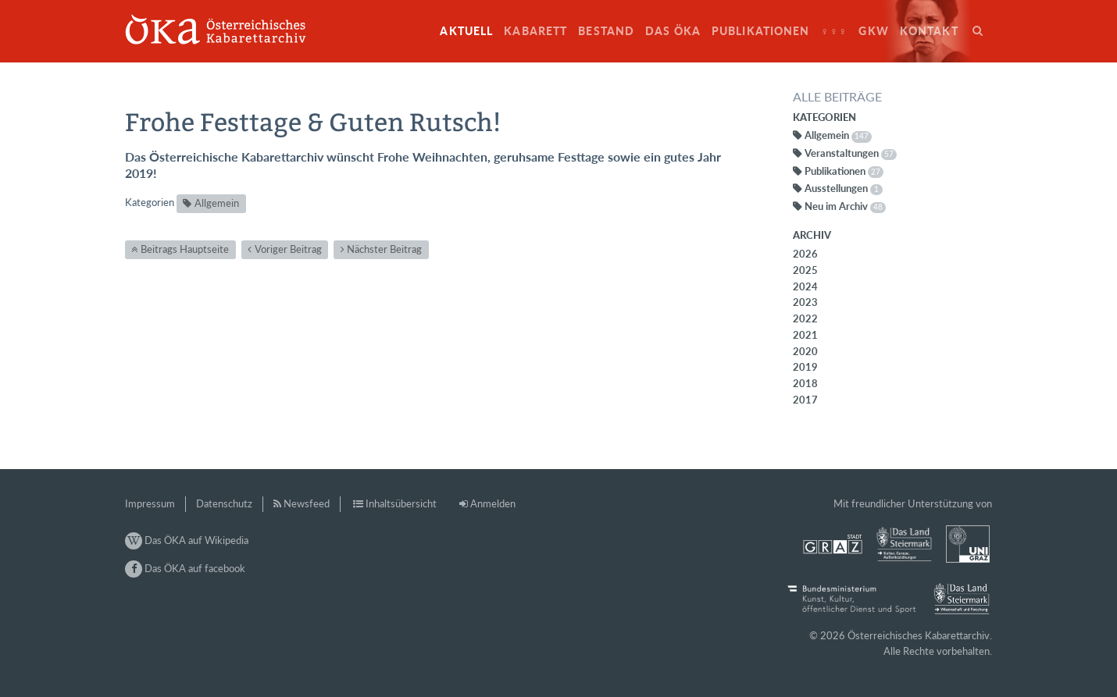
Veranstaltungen (851, 153)
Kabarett (535, 30)
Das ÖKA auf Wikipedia (186, 540)
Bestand (606, 30)
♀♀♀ (834, 30)
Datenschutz (224, 503)
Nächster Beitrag (384, 249)
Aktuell (466, 30)
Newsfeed (307, 503)
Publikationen (761, 30)
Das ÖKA (673, 30)
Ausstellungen (844, 188)
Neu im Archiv (845, 206)
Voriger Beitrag (288, 249)
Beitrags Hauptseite (185, 249)
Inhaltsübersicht (401, 503)
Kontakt (929, 30)
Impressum (150, 503)
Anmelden (493, 503)
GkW (873, 30)
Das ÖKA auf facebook (185, 568)
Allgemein (216, 203)
